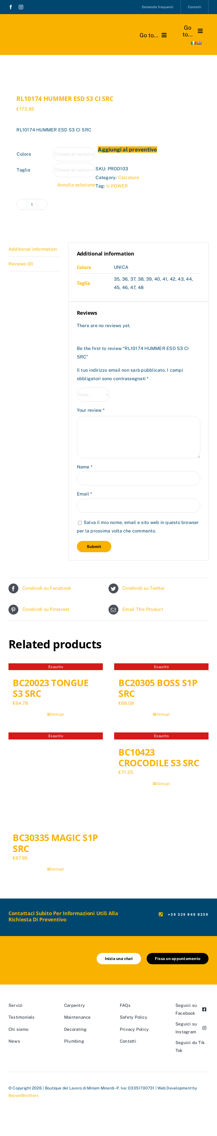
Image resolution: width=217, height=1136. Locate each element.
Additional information (32, 249)
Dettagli (57, 714)
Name (84, 467)
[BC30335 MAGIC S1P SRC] (55, 779)
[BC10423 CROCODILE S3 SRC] (161, 736)
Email (84, 494)
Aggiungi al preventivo (127, 149)
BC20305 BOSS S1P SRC (157, 688)
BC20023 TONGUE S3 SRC (50, 688)
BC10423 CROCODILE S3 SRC (158, 757)
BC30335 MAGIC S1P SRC (55, 842)
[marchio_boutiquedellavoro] (35, 28)
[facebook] (10, 7)
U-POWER (117, 186)
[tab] (34, 249)
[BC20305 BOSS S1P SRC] (161, 667)
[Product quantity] (32, 204)
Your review (91, 410)
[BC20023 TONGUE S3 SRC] (55, 667)
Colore (24, 154)
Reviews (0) (20, 264)
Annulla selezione (76, 185)
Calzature (128, 177)
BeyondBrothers (23, 1095)
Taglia (23, 170)
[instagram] (21, 7)
